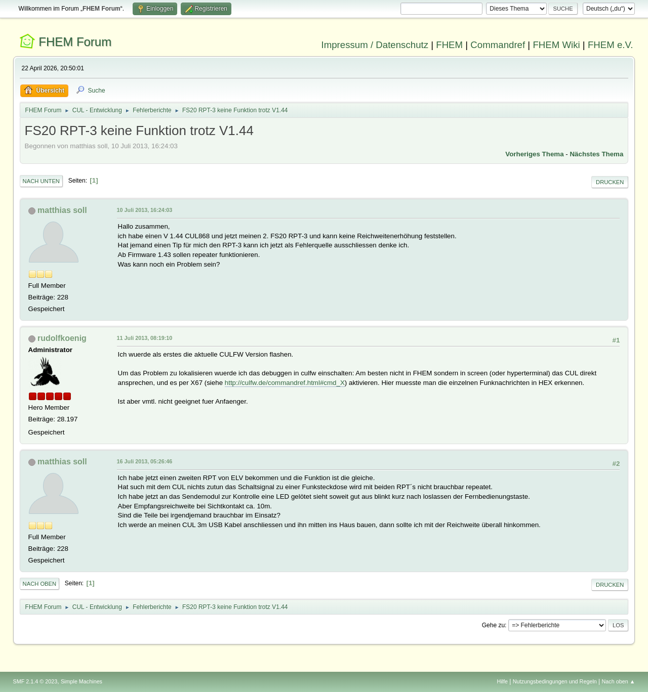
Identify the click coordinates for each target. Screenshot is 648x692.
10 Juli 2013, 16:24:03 (145, 210)
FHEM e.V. (610, 44)
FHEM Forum (74, 42)
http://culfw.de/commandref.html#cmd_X (285, 382)
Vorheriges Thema (534, 154)
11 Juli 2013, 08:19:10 (145, 338)
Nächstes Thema (596, 154)
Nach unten (41, 181)
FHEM (449, 44)
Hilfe (502, 681)
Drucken (610, 182)
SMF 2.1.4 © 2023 (35, 681)
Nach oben (40, 584)
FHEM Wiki (556, 44)
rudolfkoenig (62, 338)
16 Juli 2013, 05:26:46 (145, 461)
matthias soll (62, 210)
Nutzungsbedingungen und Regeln (555, 681)
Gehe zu (493, 625)
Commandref (497, 44)
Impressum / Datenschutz (375, 44)
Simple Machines (81, 681)
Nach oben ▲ (618, 681)
